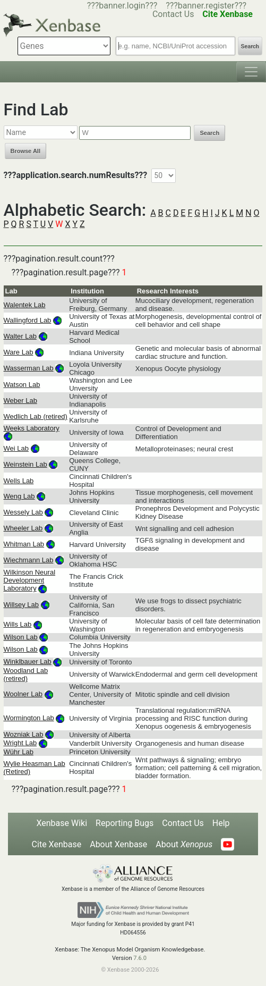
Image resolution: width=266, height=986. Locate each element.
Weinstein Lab (25, 464)
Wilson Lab (21, 637)
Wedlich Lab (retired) (35, 416)
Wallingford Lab (28, 320)
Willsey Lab (21, 605)
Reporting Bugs (124, 823)
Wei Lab (16, 448)
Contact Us (183, 823)
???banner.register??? (206, 6)
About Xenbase (118, 844)
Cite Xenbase (57, 844)
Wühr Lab (18, 752)
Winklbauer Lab (28, 661)
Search (250, 46)
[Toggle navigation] (251, 71)
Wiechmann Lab (29, 560)
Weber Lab (20, 400)
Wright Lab (20, 743)
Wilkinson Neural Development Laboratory (30, 580)
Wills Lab (18, 624)
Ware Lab (18, 352)
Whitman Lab (24, 544)
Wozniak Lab (24, 734)
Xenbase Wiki (61, 823)
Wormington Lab (29, 718)
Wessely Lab (23, 512)
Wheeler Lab (23, 528)
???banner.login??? (122, 6)
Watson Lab (22, 385)
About (184, 844)
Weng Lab (19, 496)
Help (221, 823)
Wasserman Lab (29, 368)
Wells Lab (19, 481)
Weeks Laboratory (31, 428)
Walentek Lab (25, 305)
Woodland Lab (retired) (26, 674)
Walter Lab (20, 336)
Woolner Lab (23, 694)
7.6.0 (140, 958)
